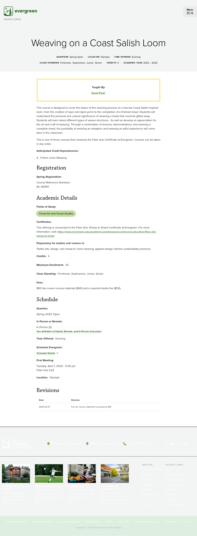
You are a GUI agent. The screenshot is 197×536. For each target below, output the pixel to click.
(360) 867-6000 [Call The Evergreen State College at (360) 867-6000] (139, 443)
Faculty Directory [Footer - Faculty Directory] (175, 474)
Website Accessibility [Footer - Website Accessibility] (42, 521)
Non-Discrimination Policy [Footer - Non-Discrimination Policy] (148, 521)
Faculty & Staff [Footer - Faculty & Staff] (149, 494)
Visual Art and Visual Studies (56, 213)
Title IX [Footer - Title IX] (187, 521)
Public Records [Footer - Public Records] (93, 521)
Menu (190, 9)
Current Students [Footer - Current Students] (151, 469)
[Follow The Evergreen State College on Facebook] (166, 444)
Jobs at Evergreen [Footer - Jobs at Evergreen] (175, 504)
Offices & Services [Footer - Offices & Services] (175, 479)
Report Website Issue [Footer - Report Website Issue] (17, 521)
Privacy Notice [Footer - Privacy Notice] (172, 521)
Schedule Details (46, 353)
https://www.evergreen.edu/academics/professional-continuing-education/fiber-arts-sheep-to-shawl (96, 234)
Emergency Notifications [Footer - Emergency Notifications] (68, 521)
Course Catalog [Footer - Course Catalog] (174, 484)
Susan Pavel (98, 93)
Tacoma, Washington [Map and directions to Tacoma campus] (105, 443)
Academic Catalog (12, 19)
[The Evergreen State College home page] (20, 444)
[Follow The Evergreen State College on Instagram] (179, 444)
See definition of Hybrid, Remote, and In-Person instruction (69, 331)
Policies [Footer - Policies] (108, 521)
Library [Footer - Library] (169, 469)
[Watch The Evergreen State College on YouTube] (172, 444)
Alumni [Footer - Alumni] (146, 504)
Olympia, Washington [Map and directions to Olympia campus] (66, 443)
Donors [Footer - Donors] (146, 499)
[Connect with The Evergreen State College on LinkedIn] (185, 444)
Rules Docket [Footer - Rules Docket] (124, 521)
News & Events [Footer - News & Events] (174, 499)
